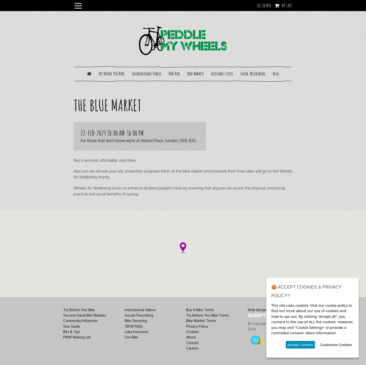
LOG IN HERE (264, 5)
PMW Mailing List (77, 337)
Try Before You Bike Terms (207, 315)
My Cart (287, 5)
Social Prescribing (253, 74)
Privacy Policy (197, 326)
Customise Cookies (336, 345)
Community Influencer (80, 321)
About (191, 337)
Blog (276, 74)
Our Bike (174, 74)
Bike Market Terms (201, 321)
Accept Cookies (300, 345)
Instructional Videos (146, 74)
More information (320, 332)
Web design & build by (265, 310)
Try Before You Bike (111, 74)
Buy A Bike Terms (200, 310)
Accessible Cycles (222, 74)
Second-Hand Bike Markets (84, 315)
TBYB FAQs (134, 326)
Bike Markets (195, 74)
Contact (192, 343)
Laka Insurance (136, 332)
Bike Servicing (136, 321)
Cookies (192, 332)
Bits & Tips (71, 332)
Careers (192, 348)
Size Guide (71, 326)
